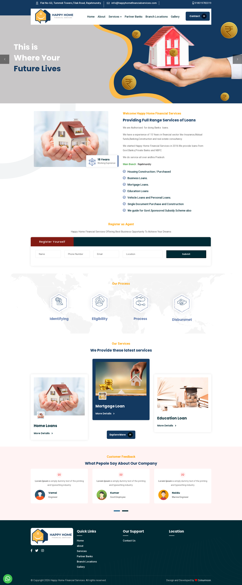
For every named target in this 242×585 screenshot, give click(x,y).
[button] (117, 510)
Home (91, 16)
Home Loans (45, 425)
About (101, 16)
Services (113, 16)
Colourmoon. (204, 580)
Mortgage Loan (110, 406)
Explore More (121, 434)
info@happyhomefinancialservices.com (134, 3)
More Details (42, 433)
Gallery (175, 16)
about (80, 545)
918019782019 (203, 3)
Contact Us (129, 540)
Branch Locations (157, 16)
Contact (198, 16)
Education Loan (172, 418)
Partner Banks (133, 16)
